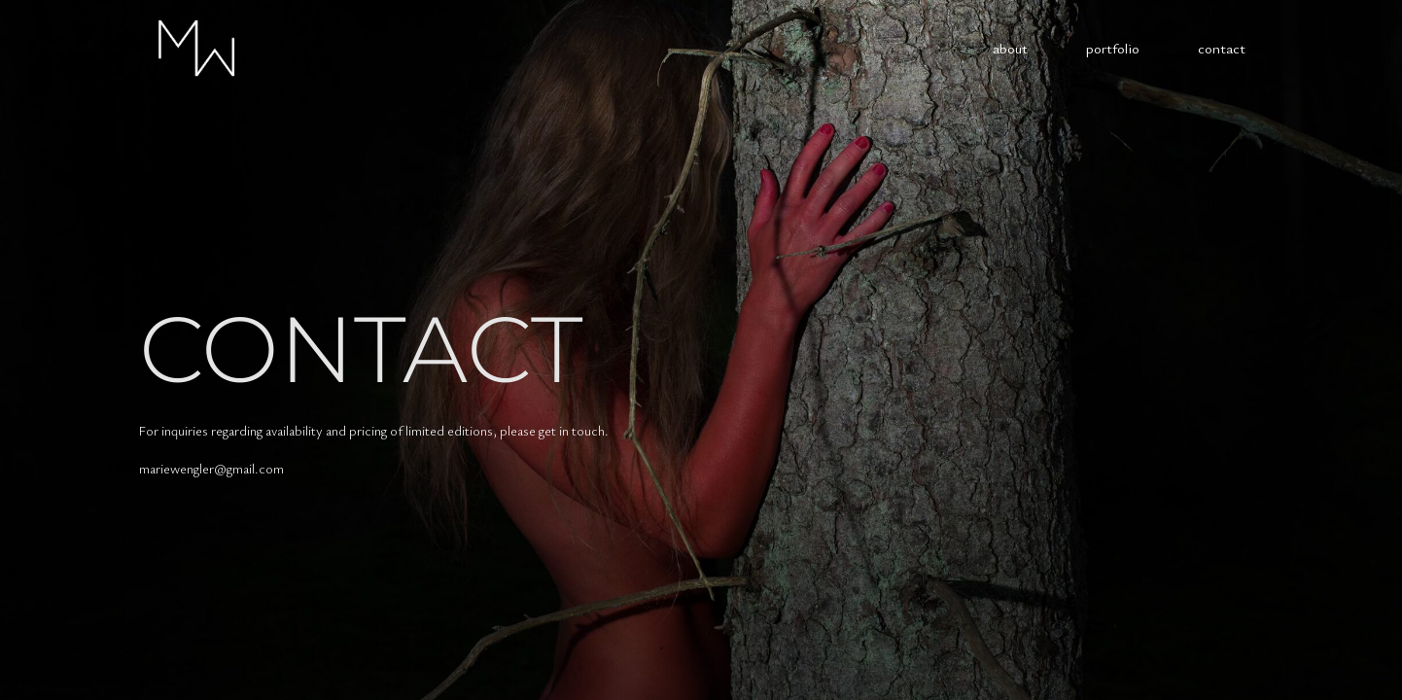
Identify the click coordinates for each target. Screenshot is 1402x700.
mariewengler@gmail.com (211, 468)
